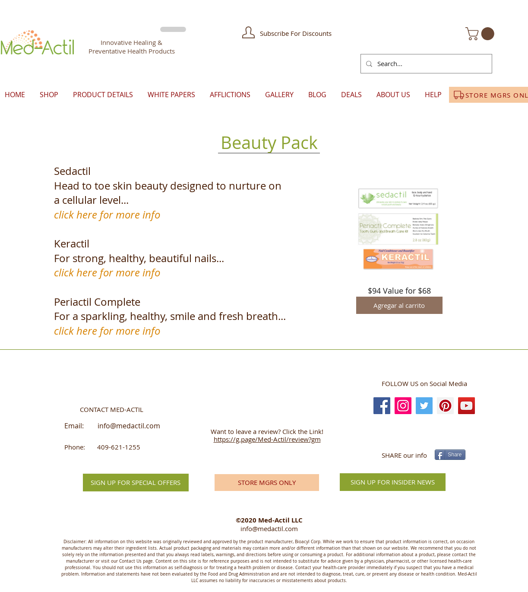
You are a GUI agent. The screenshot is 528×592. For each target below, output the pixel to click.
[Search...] (425, 63)
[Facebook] (381, 405)
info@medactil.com (129, 426)
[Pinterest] (445, 405)
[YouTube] (466, 405)
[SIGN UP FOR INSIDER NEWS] (393, 482)
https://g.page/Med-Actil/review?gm (267, 439)
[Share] (450, 455)
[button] (248, 32)
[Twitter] (424, 405)
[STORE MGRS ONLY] (267, 482)
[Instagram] (403, 405)
